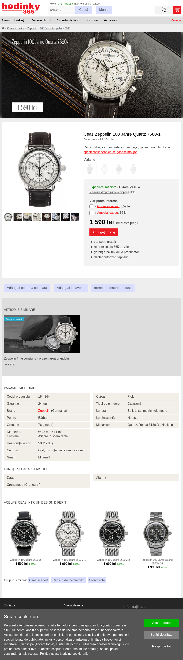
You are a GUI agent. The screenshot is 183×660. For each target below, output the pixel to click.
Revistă (176, 20)
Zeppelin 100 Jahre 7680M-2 (113, 559)
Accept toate (161, 623)
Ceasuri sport (38, 580)
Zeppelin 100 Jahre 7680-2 (25, 559)
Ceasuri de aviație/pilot (68, 580)
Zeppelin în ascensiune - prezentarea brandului (36, 358)
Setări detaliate (161, 634)
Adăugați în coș (103, 232)
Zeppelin (32, 28)
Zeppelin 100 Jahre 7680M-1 (69, 559)
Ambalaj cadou (107, 212)
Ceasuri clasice (15, 28)
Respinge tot (161, 646)
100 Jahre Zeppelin (51, 28)
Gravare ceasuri (108, 206)
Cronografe (97, 580)
